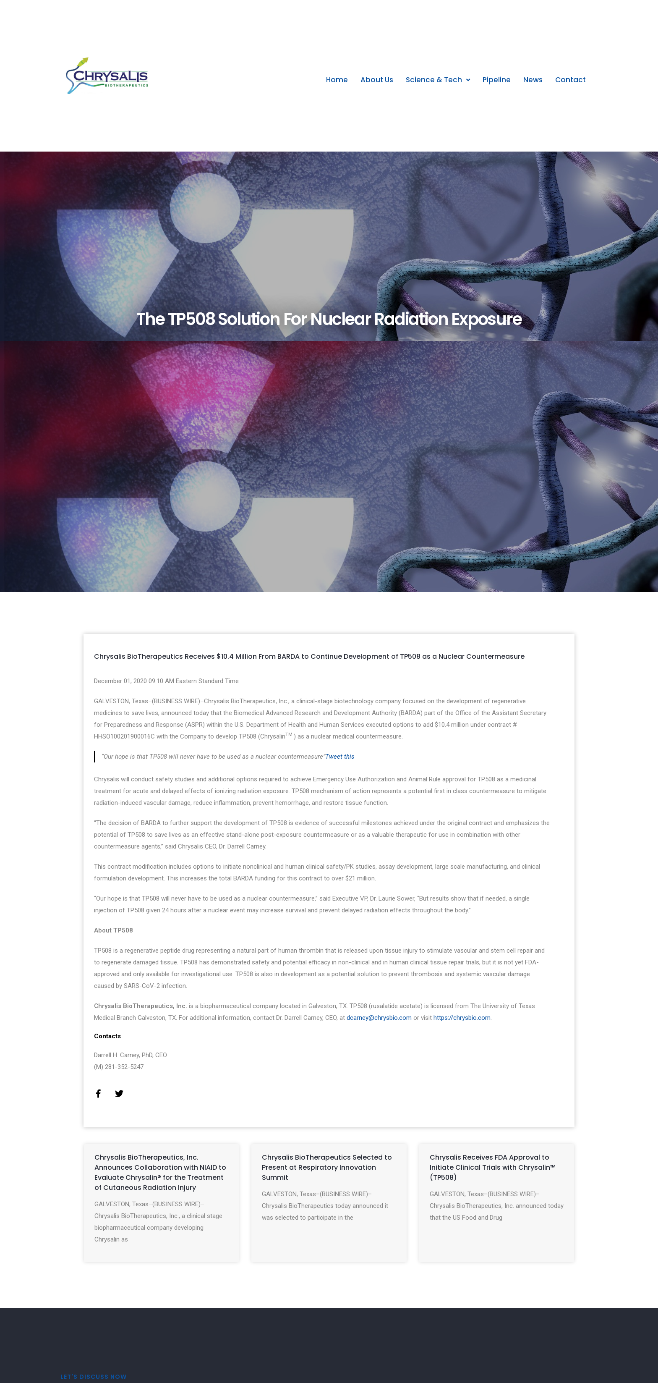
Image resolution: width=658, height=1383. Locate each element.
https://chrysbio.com (462, 1018)
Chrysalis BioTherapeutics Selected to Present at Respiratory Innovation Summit (327, 1167)
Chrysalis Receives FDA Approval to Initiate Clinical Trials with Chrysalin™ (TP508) (493, 1167)
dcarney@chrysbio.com (379, 1018)
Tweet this (340, 756)
